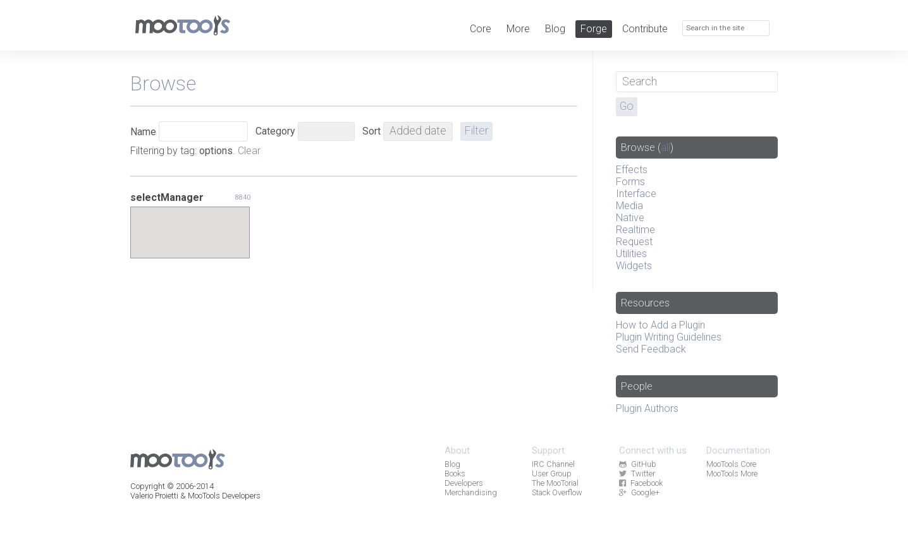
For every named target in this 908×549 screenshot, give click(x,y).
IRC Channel (553, 464)
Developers (464, 483)
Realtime (635, 230)
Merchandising (471, 492)
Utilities (631, 254)
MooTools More (732, 473)
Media (629, 206)
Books (455, 473)
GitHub (637, 464)
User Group (552, 473)
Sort (371, 131)
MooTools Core (731, 464)
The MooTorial (555, 483)
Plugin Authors (647, 408)
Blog (555, 29)
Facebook (640, 483)
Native (630, 218)
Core (480, 29)
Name (143, 132)
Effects (631, 170)
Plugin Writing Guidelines (668, 337)
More (518, 29)
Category (275, 131)
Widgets (634, 266)
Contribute (645, 29)
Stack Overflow (557, 492)
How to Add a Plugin (660, 325)
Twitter (636, 473)
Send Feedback (651, 349)
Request (634, 242)
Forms (630, 182)
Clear (249, 151)
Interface (636, 194)
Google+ (639, 492)
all (665, 148)
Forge (593, 29)
